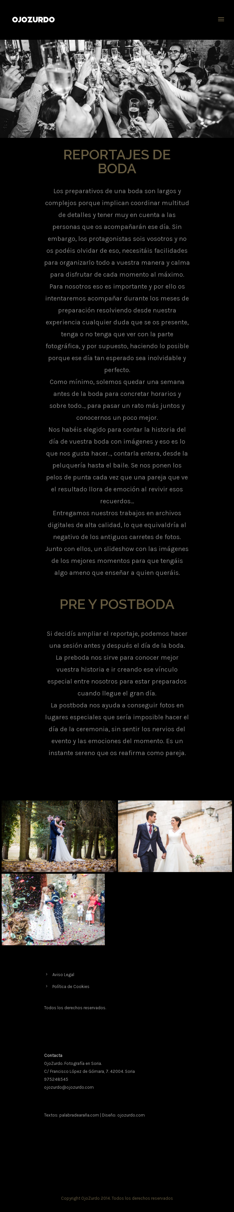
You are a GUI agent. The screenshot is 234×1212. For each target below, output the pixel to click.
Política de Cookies (70, 986)
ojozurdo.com (131, 1115)
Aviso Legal (63, 974)
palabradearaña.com (79, 1115)
